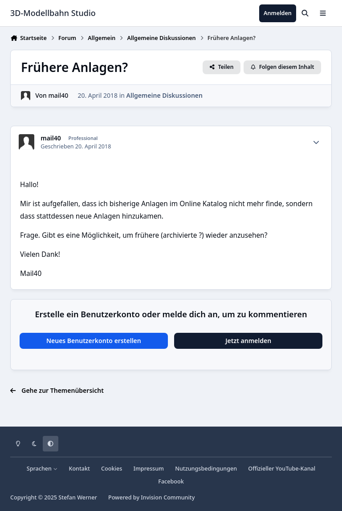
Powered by (151, 497)
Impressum (148, 468)
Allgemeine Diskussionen (164, 95)
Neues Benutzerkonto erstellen (93, 340)
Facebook (171, 481)
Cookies (111, 468)
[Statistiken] (316, 142)
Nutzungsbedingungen (206, 468)
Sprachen (42, 468)
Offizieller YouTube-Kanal (281, 468)
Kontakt (79, 468)
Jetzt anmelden (248, 340)
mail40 (59, 95)
